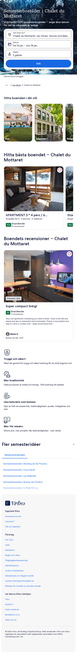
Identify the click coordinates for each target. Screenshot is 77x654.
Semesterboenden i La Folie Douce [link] (20, 488)
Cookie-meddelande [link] (14, 570)
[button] (38, 444)
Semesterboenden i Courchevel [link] (19, 469)
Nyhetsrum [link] (10, 550)
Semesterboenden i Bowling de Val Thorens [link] (25, 463)
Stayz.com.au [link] (10, 620)
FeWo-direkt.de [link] (12, 609)
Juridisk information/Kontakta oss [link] (19, 581)
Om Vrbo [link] (9, 540)
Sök (38, 63)
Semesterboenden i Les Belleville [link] (19, 475)
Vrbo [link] (7, 599)
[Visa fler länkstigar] (7, 85)
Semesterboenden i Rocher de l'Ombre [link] (23, 482)
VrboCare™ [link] (10, 521)
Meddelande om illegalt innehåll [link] (19, 575)
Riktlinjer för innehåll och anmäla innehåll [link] (23, 586)
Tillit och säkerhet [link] (12, 526)
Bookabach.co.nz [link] (12, 614)
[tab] (15, 454)
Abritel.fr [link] (9, 604)
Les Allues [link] (16, 85)
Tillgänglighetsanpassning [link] (16, 560)
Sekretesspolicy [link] (12, 565)
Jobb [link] (7, 545)
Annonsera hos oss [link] (13, 516)
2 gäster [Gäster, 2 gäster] (17, 55)
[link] (59, 170)
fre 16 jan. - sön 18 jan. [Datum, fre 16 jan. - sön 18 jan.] (25, 45)
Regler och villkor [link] (12, 555)
